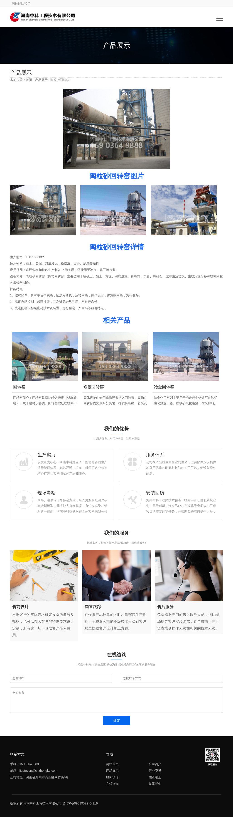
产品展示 (41, 80)
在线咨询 (112, 784)
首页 (29, 80)
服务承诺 (112, 777)
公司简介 (155, 764)
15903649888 (29, 764)
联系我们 (155, 784)
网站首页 (112, 764)
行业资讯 (155, 770)
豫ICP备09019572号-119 (80, 803)
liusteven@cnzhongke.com (39, 770)
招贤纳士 (155, 777)
